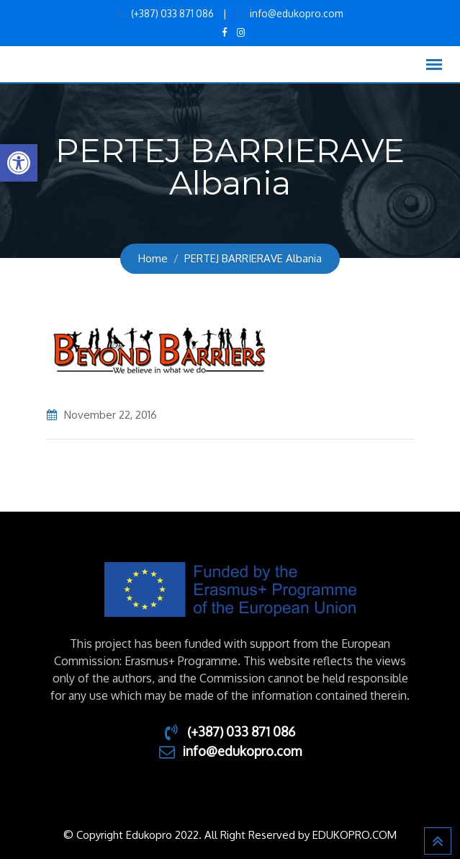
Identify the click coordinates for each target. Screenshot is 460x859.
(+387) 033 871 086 (171, 13)
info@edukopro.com (296, 13)
